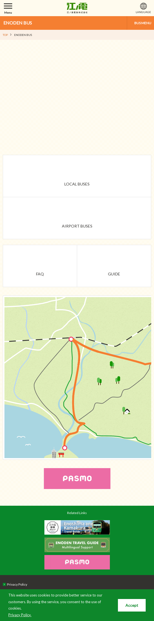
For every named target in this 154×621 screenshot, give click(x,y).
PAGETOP (139, 504)
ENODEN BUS (17, 22)
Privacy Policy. (19, 615)
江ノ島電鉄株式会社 (77, 8)
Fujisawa (52, 339)
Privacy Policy (17, 584)
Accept (131, 605)
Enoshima (86, 447)
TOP (5, 34)
